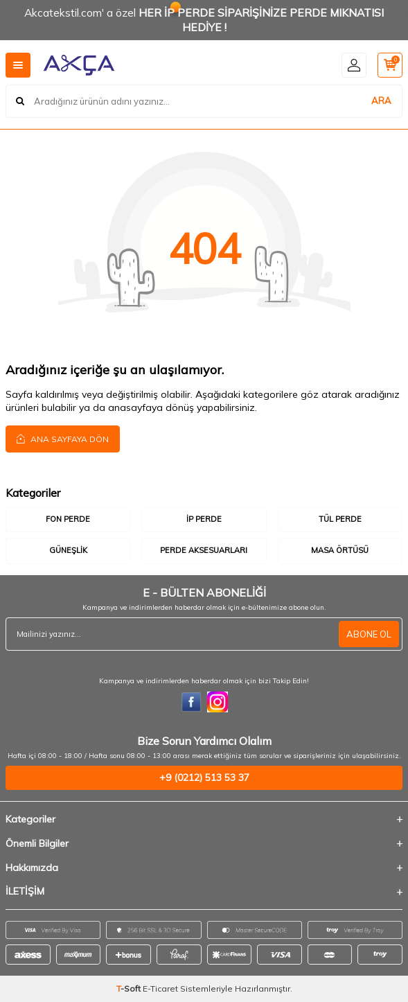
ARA (381, 100)
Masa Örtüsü (340, 550)
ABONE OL (368, 634)
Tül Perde (340, 519)
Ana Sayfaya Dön (63, 438)
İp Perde (204, 519)
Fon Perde (68, 519)
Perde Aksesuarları (203, 550)
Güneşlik (68, 550)
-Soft (129, 988)
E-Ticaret (160, 988)
